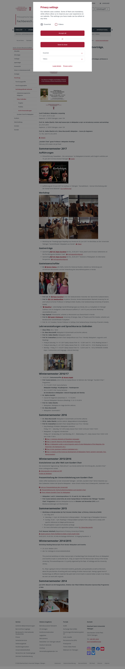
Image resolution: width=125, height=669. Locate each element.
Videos (61, 24)
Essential (47, 24)
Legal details (57, 66)
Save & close (62, 45)
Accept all (62, 33)
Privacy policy (67, 66)
